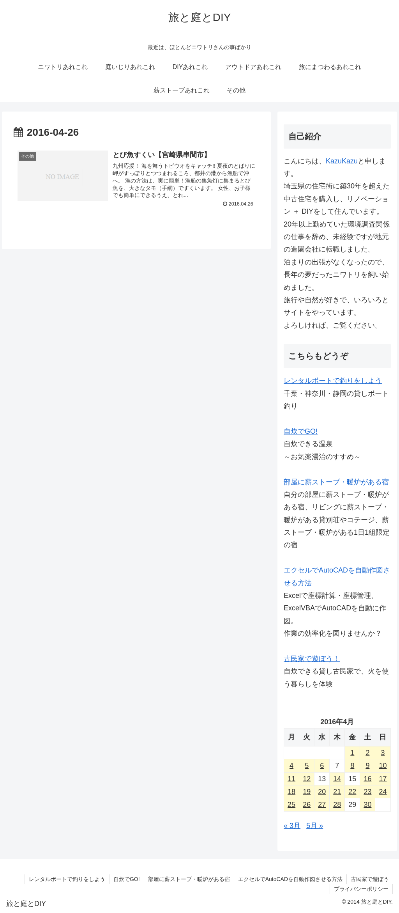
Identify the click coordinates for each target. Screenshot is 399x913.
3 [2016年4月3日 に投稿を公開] (383, 753)
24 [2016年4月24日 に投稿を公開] (383, 792)
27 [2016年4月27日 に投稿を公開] (322, 804)
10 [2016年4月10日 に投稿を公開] (383, 765)
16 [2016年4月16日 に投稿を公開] (367, 779)
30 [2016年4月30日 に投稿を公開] (367, 804)
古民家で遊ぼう (370, 879)
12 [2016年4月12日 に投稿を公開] (307, 779)
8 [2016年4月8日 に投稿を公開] (352, 765)
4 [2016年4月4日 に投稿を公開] (291, 765)
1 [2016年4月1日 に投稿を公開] (352, 753)
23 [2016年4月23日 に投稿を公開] (367, 792)
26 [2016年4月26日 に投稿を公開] (307, 804)
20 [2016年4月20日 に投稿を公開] (322, 792)
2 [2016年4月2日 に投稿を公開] (367, 753)
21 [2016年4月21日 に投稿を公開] (337, 792)
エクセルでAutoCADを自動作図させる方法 (290, 879)
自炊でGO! (301, 431)
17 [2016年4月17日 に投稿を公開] (383, 779)
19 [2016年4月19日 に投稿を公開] (307, 792)
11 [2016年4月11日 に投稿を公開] (291, 779)
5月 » (314, 826)
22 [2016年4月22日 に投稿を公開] (352, 792)
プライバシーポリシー (361, 889)
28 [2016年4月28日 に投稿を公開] (337, 804)
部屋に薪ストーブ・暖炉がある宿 (336, 482)
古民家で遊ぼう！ (312, 659)
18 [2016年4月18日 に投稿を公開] (291, 792)
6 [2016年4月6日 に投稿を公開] (322, 765)
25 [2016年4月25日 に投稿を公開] (291, 804)
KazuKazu (342, 161)
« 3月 (292, 826)
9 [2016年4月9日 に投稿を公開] (367, 765)
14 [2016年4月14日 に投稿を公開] (337, 779)
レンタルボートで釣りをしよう (333, 381)
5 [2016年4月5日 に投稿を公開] (307, 765)
